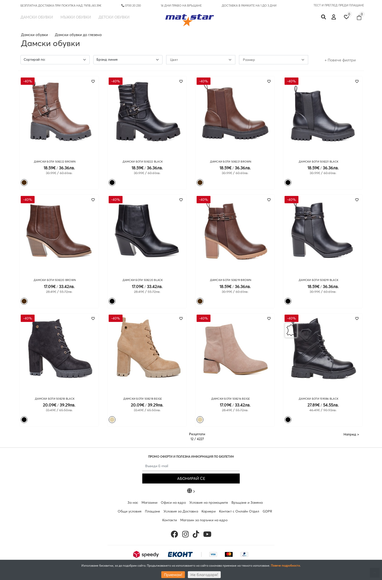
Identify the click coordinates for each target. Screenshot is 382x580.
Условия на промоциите (208, 502)
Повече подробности (285, 565)
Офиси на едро (173, 502)
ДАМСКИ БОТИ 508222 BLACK (143, 161)
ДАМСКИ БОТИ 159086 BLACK (318, 398)
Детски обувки (113, 17)
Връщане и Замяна (247, 502)
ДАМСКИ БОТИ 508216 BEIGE (230, 398)
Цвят (200, 59)
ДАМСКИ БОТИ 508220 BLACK (143, 280)
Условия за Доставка (180, 511)
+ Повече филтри (340, 60)
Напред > (351, 434)
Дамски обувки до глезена (78, 34)
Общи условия (130, 511)
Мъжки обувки (75, 17)
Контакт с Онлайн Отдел (239, 511)
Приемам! (173, 574)
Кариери (208, 511)
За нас (132, 502)
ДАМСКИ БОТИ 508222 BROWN (55, 161)
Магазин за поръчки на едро (204, 520)
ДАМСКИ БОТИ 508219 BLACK (318, 280)
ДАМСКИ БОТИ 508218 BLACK (55, 398)
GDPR (267, 511)
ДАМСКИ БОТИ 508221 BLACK (318, 161)
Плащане (152, 511)
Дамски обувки (36, 17)
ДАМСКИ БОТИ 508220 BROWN (55, 280)
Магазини (149, 502)
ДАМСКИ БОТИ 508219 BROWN (230, 280)
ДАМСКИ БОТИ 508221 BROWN (230, 161)
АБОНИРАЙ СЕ (191, 478)
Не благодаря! (204, 574)
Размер (273, 59)
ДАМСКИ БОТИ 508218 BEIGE (142, 398)
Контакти (169, 520)
